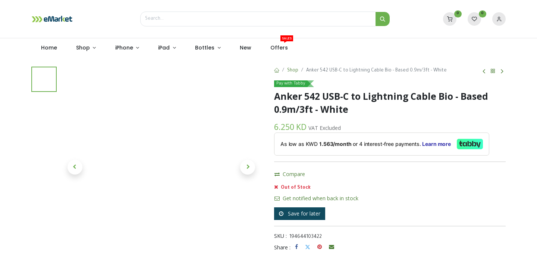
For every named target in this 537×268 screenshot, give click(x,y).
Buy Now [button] (408, 175)
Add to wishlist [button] (333, 193)
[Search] (382, 19)
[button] (75, 167)
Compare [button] (289, 193)
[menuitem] (48, 48)
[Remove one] (282, 176)
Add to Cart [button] (351, 175)
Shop (292, 70)
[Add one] (310, 176)
